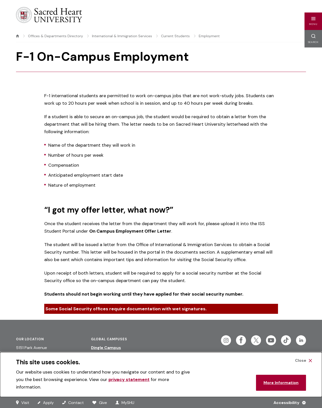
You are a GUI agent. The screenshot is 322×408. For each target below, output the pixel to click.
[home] (17, 35)
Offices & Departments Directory (55, 36)
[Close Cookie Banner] (303, 360)
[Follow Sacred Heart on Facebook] (241, 340)
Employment (209, 36)
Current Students (175, 36)
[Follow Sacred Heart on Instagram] (226, 340)
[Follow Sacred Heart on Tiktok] (286, 340)
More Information (281, 382)
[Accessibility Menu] (287, 402)
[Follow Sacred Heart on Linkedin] (301, 340)
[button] (313, 21)
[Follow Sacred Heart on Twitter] (256, 340)
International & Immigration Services (122, 36)
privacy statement (129, 380)
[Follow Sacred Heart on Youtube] (271, 340)
